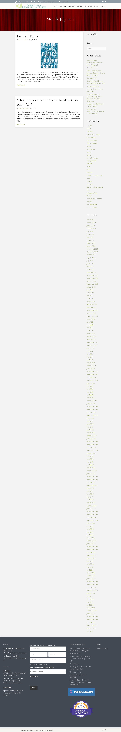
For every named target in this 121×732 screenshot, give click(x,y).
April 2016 (90, 535)
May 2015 (90, 567)
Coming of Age (92, 140)
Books (89, 129)
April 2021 (90, 360)
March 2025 (91, 243)
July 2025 (90, 231)
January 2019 (91, 439)
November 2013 (92, 619)
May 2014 (90, 602)
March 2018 (91, 468)
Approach (72, 6)
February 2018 (92, 471)
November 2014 (92, 584)
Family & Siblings (92, 158)
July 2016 (90, 526)
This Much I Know (93, 86)
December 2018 (92, 441)
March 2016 (91, 538)
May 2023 (90, 296)
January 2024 (91, 272)
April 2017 (90, 500)
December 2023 (92, 275)
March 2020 (91, 398)
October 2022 (91, 313)
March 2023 (91, 301)
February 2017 (92, 506)
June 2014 (90, 599)
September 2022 (92, 316)
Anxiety (89, 126)
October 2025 (91, 229)
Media (96, 6)
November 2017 (92, 479)
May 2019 (90, 427)
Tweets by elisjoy (102, 648)
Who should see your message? (42, 667)
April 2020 (90, 395)
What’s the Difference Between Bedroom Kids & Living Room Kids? (96, 73)
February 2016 (92, 541)
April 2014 (90, 605)
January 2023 (91, 307)
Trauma (89, 202)
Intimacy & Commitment (95, 175)
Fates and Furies (27, 36)
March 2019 (91, 433)
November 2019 (92, 409)
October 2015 (91, 552)
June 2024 (90, 264)
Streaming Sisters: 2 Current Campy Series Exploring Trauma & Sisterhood (80, 682)
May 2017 (90, 497)
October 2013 (91, 622)
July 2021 (90, 351)
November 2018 (92, 444)
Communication (92, 143)
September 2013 (92, 625)
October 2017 (91, 482)
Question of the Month (95, 187)
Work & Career (92, 207)
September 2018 (92, 450)
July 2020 (90, 386)
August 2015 (91, 558)
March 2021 (91, 363)
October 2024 (91, 255)
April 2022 (90, 331)
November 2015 (92, 549)
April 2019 (90, 430)
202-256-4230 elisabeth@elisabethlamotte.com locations (41, 2)
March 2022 (91, 334)
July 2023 (90, 290)
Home (56, 6)
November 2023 (92, 278)
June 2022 (90, 325)
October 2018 (91, 447)
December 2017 (92, 477)
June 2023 (90, 293)
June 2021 (90, 354)
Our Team (63, 6)
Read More (21, 85)
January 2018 (91, 474)
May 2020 (90, 392)
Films (88, 167)
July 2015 (90, 561)
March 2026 (91, 220)
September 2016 (92, 520)
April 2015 (90, 570)
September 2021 (92, 345)
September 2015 (92, 555)
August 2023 (91, 287)
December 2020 (92, 371)
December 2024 (92, 249)
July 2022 (90, 322)
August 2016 (91, 523)
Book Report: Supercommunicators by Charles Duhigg (95, 111)
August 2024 (91, 258)
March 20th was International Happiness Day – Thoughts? (95, 62)
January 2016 (91, 544)
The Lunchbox (92, 78)
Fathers (89, 164)
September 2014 (92, 590)
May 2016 (90, 532)
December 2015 (92, 547)
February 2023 (92, 304)
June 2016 (90, 529)
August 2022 (91, 319)
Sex (88, 190)
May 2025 (90, 237)
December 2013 (92, 617)
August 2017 (91, 488)
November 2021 (92, 342)
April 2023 (90, 299)
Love (88, 178)
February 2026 (92, 223)
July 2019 (90, 421)
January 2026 (91, 226)
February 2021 (92, 366)
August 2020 (91, 383)
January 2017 (91, 509)
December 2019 (92, 406)
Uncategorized (92, 205)
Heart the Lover (92, 68)
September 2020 (92, 380)
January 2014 (91, 614)
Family (89, 155)
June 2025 (90, 234)
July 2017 (90, 491)
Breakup (89, 132)
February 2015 (92, 576)
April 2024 (90, 269)
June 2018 (90, 459)
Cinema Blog (91, 137)
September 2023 (92, 284)
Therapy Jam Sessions (94, 199)
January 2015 (91, 579)
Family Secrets (91, 161)
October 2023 (91, 281)
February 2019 (92, 436)
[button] (104, 6)
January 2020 (91, 404)
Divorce (89, 152)
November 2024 (92, 252)
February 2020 (92, 401)
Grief (88, 169)
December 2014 (92, 582)
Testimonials (88, 6)
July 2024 (90, 261)
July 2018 (90, 456)
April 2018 (90, 465)
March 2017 (91, 503)
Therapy (89, 196)
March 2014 (91, 608)
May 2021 (90, 357)
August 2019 (91, 418)
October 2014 (91, 587)
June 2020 (90, 389)
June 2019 (90, 424)
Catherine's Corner (93, 134)
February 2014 (92, 611)
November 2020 (92, 374)
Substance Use (92, 193)
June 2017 (90, 494)
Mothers (90, 184)
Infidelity (89, 172)
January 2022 (91, 339)
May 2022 (90, 328)
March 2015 (91, 573)
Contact (79, 6)
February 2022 (92, 336)
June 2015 (90, 564)
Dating (89, 146)
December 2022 (92, 310)
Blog (102, 6)
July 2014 (90, 596)
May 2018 (90, 462)
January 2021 (91, 369)
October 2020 (91, 377)
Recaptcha (34, 676)
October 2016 (91, 517)
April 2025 (90, 240)
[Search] (96, 48)
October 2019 (91, 412)
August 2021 (91, 348)
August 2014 (91, 593)
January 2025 (91, 246)
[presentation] (43, 681)
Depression (91, 149)
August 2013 (91, 628)
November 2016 (92, 514)
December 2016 (92, 512)
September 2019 (92, 415)
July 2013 (90, 631)
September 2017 (92, 485)
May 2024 (90, 266)
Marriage (90, 181)
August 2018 (91, 453)
